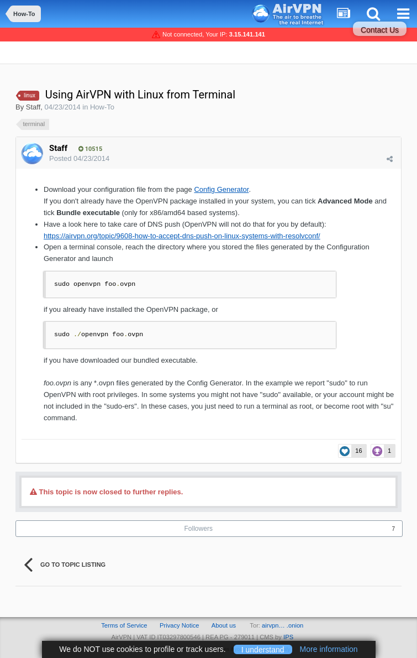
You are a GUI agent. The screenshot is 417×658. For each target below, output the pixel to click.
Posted (79, 158)
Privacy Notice (179, 625)
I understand (262, 649)
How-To (102, 107)
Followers (198, 528)
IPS (288, 637)
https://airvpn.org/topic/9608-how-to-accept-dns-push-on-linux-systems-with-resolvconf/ (182, 236)
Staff (33, 107)
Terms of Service (124, 625)
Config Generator (221, 189)
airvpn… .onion (282, 625)
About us (224, 625)
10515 (90, 149)
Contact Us (380, 29)
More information (329, 649)
